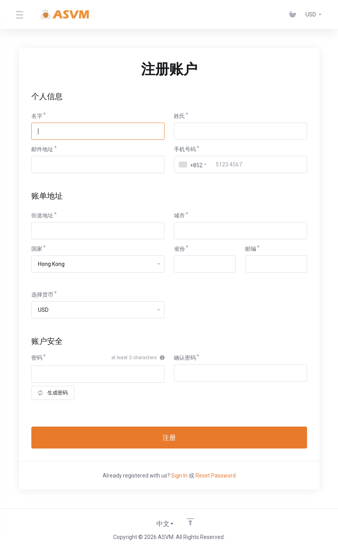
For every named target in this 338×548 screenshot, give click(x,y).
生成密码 (53, 393)
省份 (179, 249)
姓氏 (179, 116)
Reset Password (215, 475)
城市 (179, 215)
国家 (36, 249)
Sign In (179, 475)
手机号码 (185, 149)
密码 (36, 357)
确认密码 (185, 357)
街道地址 (42, 215)
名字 (36, 116)
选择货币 (42, 294)
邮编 (250, 249)
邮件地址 (42, 149)
